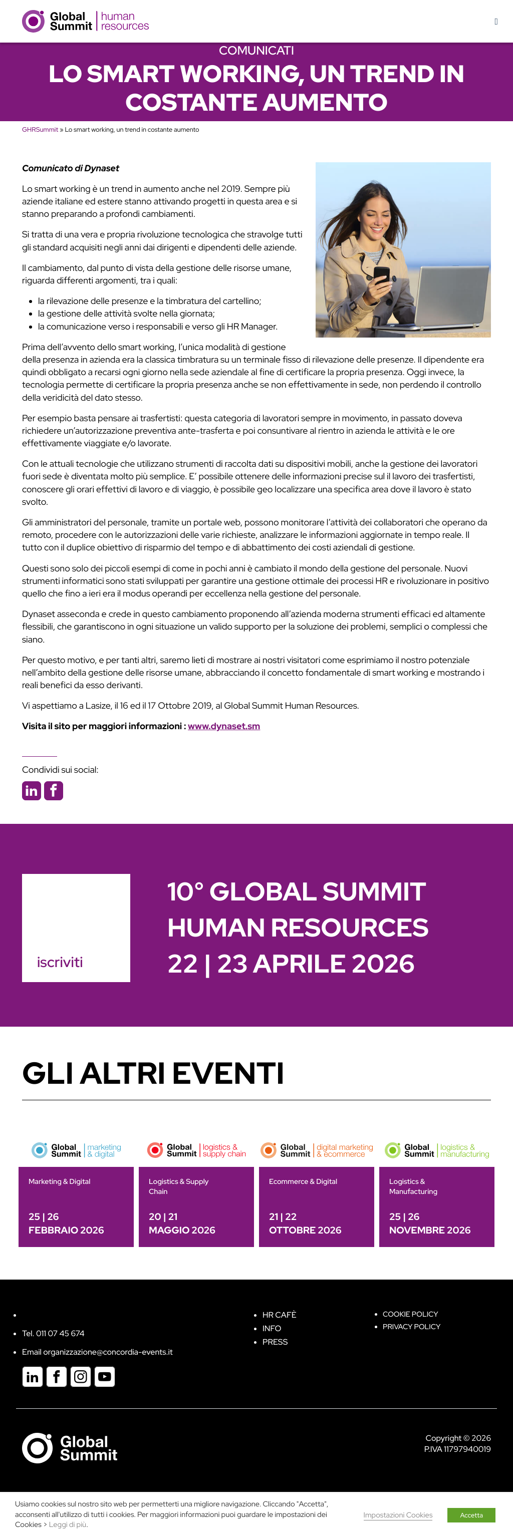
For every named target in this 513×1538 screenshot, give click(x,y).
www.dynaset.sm (224, 726)
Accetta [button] (471, 1515)
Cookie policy (410, 1314)
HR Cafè (280, 1315)
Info (272, 1328)
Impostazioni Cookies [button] (398, 1515)
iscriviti (60, 962)
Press (275, 1342)
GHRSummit (40, 129)
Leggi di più (67, 1524)
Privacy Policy (411, 1327)
